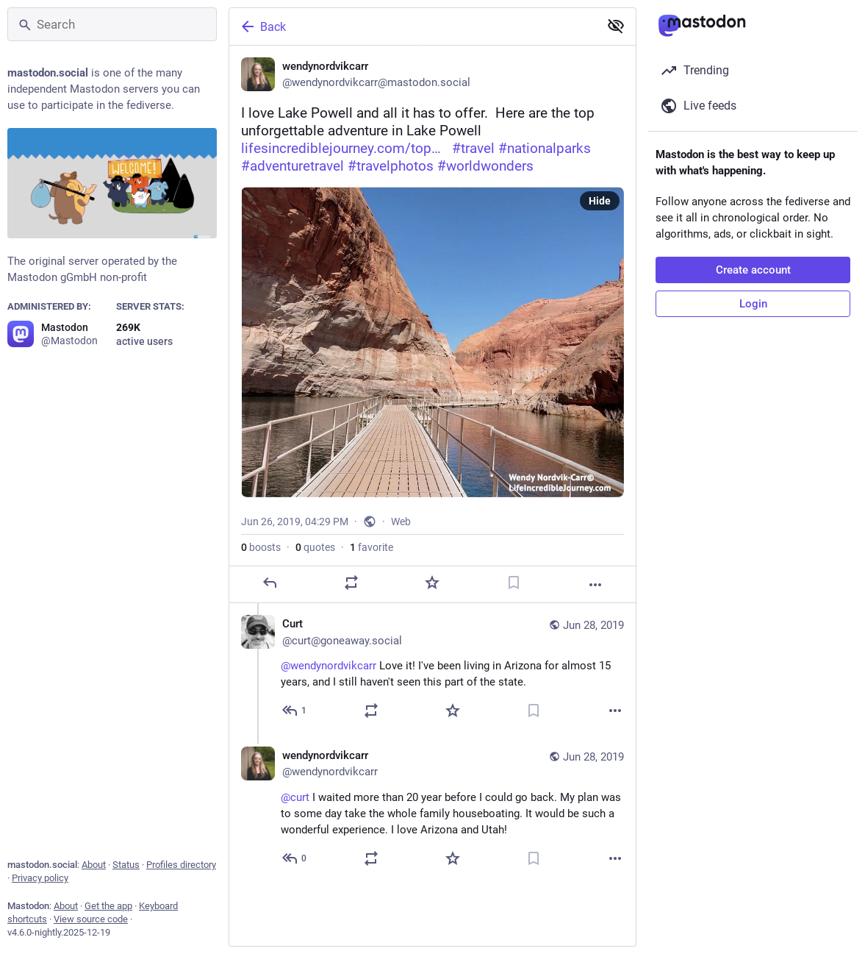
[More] (595, 585)
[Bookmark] (514, 582)
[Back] (412, 26)
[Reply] (270, 582)
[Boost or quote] (351, 582)
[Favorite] (432, 582)
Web (401, 521)
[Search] (112, 24)
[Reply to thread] (295, 710)
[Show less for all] (616, 25)
